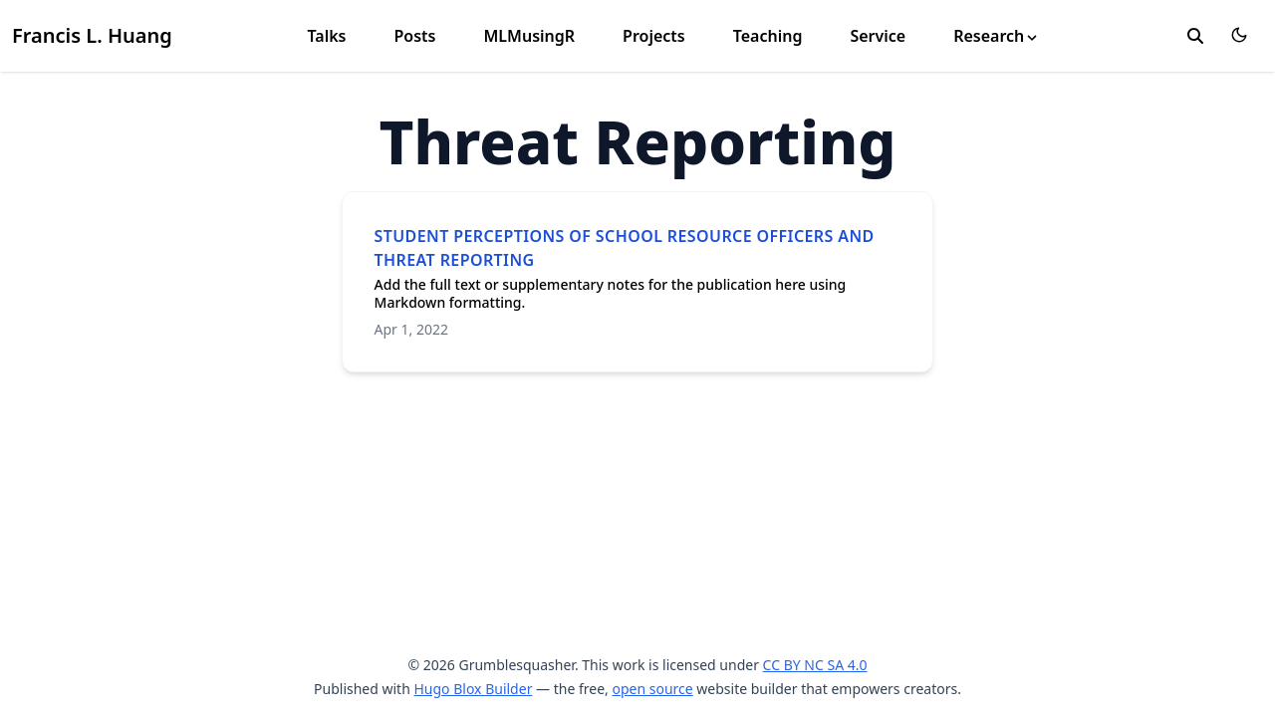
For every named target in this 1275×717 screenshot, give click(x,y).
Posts (414, 36)
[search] (1195, 36)
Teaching (768, 36)
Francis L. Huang (92, 35)
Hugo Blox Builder (472, 688)
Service (877, 36)
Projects (654, 36)
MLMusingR (529, 36)
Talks (326, 36)
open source (652, 688)
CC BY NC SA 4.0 (815, 664)
